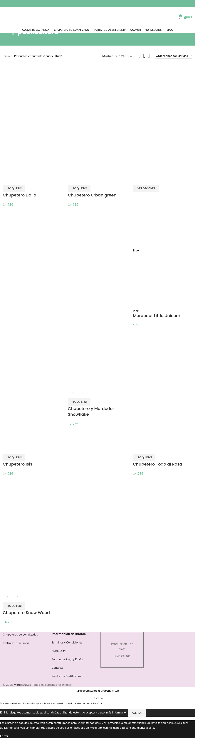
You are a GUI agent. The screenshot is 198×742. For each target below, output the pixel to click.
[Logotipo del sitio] (97, 14)
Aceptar (137, 712)
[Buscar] (3, 17)
